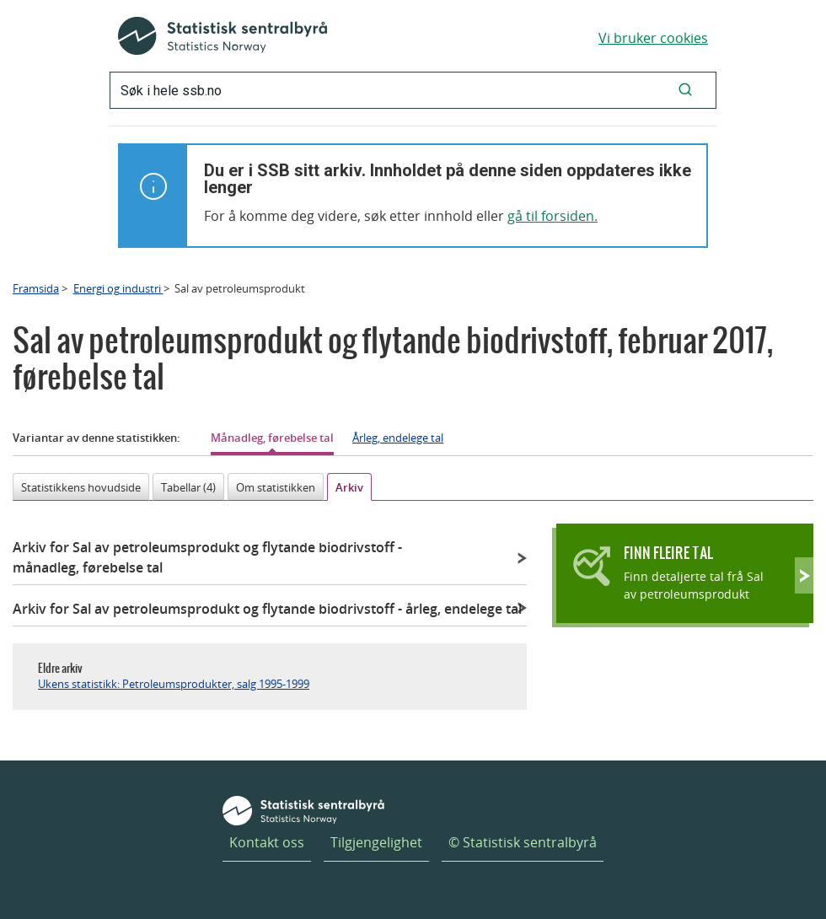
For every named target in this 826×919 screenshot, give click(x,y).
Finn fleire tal (668, 552)
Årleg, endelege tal (397, 437)
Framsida (36, 288)
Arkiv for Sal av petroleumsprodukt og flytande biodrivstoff (207, 557)
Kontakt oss (266, 842)
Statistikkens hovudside (81, 487)
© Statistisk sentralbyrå (522, 842)
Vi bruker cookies (653, 38)
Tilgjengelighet (376, 842)
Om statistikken (275, 487)
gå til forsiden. (552, 216)
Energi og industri (118, 288)
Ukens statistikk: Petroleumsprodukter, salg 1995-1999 (173, 683)
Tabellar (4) (188, 487)
